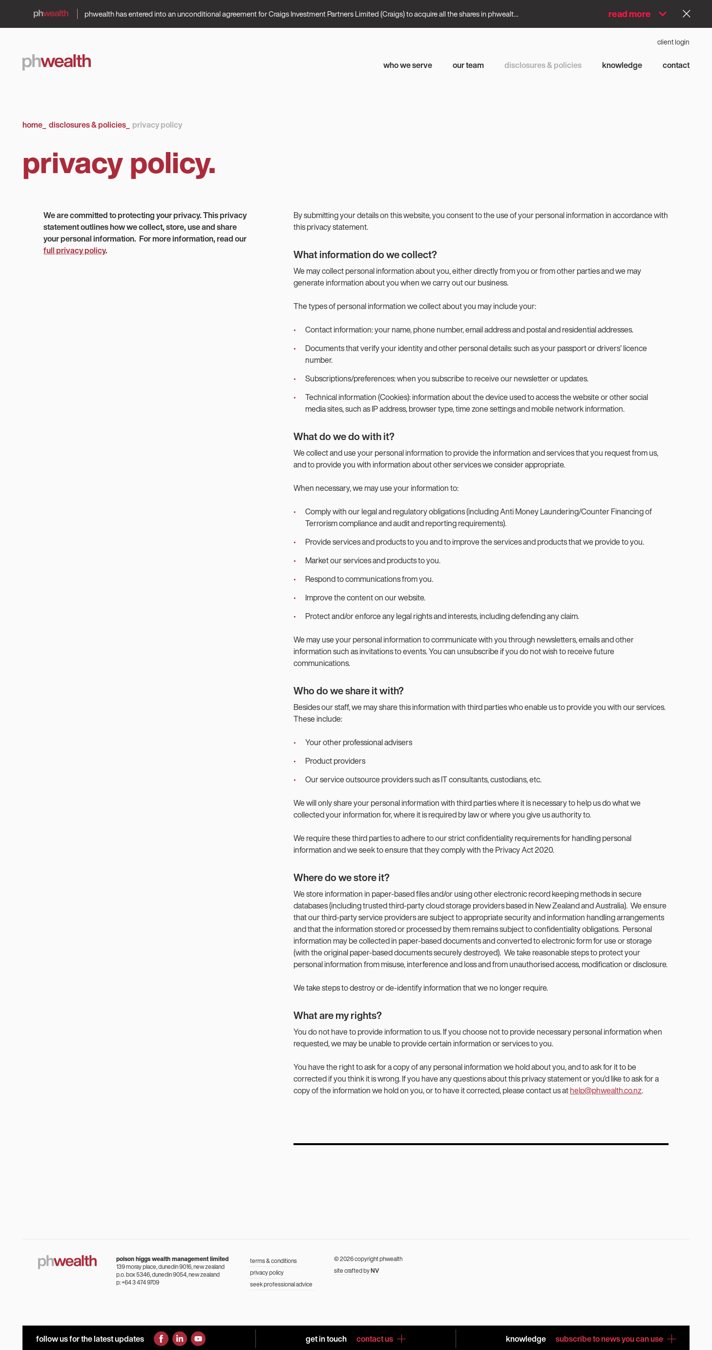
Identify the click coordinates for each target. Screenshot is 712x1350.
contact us (381, 1339)
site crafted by (356, 1270)
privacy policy (267, 1272)
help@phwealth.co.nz (606, 1090)
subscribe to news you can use (616, 1339)
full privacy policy (74, 250)
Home (34, 125)
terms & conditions (273, 1261)
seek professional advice (281, 1284)
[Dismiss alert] (687, 14)
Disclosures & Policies (89, 125)
